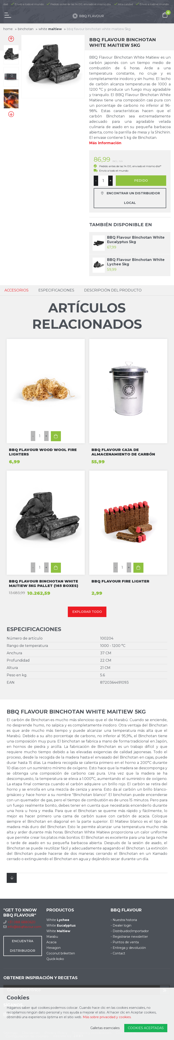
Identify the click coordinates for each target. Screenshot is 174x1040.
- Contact (118, 953)
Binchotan (25, 29)
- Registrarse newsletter (129, 937)
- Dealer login (121, 925)
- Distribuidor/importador (130, 931)
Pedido (141, 180)
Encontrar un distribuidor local (130, 198)
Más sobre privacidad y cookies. (107, 1017)
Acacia (51, 942)
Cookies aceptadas (146, 1028)
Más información (105, 143)
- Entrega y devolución (128, 948)
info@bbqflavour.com (22, 927)
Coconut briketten (60, 953)
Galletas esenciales (105, 1028)
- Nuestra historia (124, 920)
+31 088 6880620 (19, 922)
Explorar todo (87, 612)
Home (8, 29)
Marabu (52, 937)
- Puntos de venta (125, 942)
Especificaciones (56, 290)
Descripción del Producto (113, 290)
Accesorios (16, 290)
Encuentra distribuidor (22, 946)
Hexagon (53, 948)
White (50, 29)
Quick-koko (55, 959)
